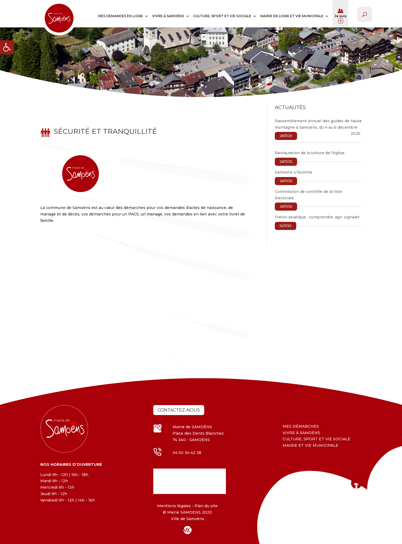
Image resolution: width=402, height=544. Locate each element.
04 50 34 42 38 (187, 452)
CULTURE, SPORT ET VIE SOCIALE (222, 16)
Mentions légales (174, 505)
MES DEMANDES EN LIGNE (120, 16)
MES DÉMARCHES (301, 426)
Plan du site (205, 505)
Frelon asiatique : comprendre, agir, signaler (317, 217)
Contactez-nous (179, 410)
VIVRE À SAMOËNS (168, 16)
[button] (7, 47)
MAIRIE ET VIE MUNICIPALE (310, 445)
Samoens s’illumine (293, 172)
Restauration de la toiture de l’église (310, 152)
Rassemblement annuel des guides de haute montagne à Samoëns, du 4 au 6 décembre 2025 (318, 127)
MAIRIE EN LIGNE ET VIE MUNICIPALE (291, 16)
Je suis (340, 16)
